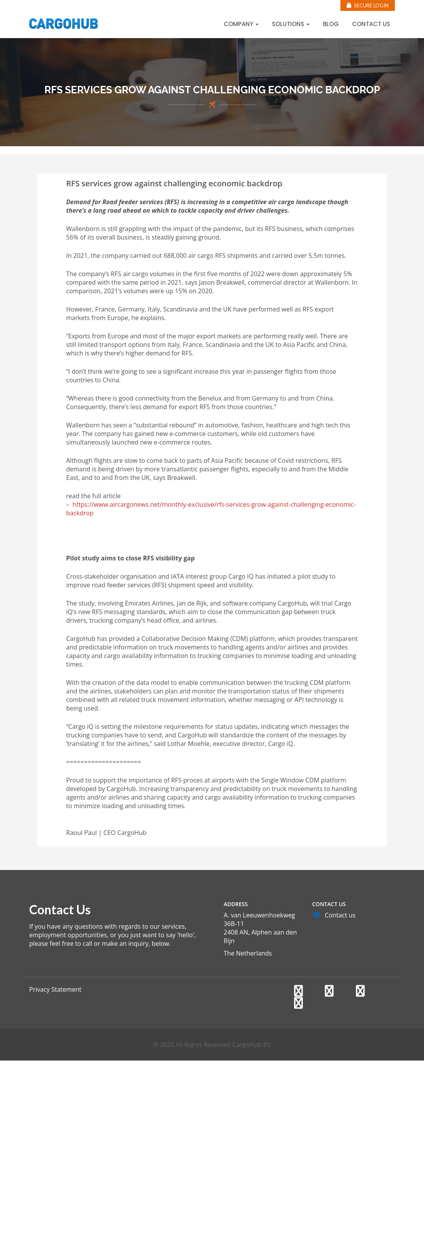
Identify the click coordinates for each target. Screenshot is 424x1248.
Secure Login (368, 5)
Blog (331, 24)
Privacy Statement (55, 989)
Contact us (371, 24)
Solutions (291, 24)
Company (241, 24)
